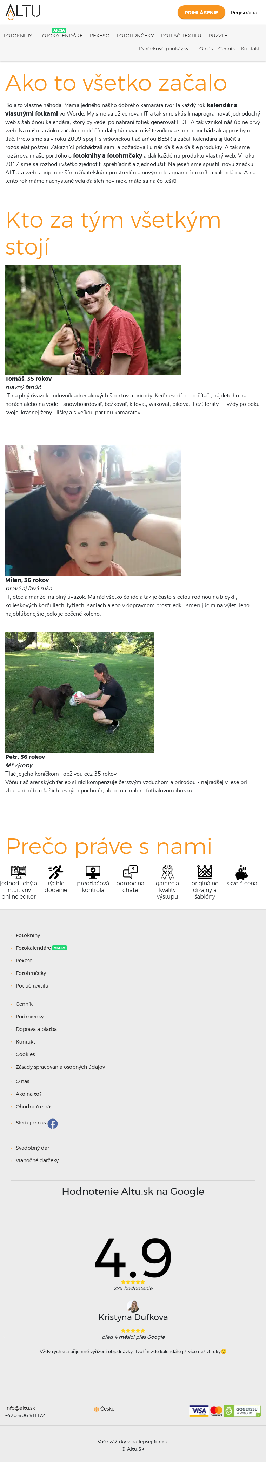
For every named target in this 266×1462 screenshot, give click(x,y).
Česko (107, 1408)
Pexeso (99, 36)
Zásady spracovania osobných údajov (60, 1067)
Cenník (226, 49)
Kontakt (250, 49)
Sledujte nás (31, 1123)
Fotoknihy (18, 36)
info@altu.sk (20, 1408)
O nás (206, 49)
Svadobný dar (32, 1148)
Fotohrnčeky (135, 36)
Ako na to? (28, 1094)
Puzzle (217, 36)
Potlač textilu (181, 36)
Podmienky (30, 1016)
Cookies (25, 1054)
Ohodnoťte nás (34, 1106)
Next (260, 1336)
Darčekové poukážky (163, 49)
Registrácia (244, 13)
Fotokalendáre (61, 36)
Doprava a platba (36, 1029)
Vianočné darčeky (37, 1160)
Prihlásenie (201, 13)
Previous (5, 1336)
